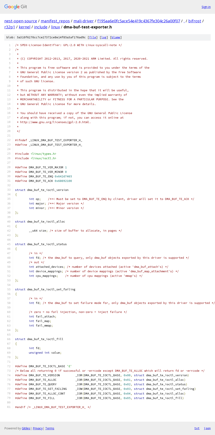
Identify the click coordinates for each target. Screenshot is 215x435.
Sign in (206, 7)
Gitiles (26, 428)
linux (55, 26)
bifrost (194, 20)
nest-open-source (20, 20)
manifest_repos (55, 20)
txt (196, 428)
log (103, 37)
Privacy (38, 428)
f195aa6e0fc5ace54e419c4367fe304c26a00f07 (138, 20)
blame (116, 37)
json (207, 428)
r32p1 (9, 26)
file (92, 37)
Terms (49, 428)
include (40, 26)
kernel (24, 26)
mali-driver (83, 20)
